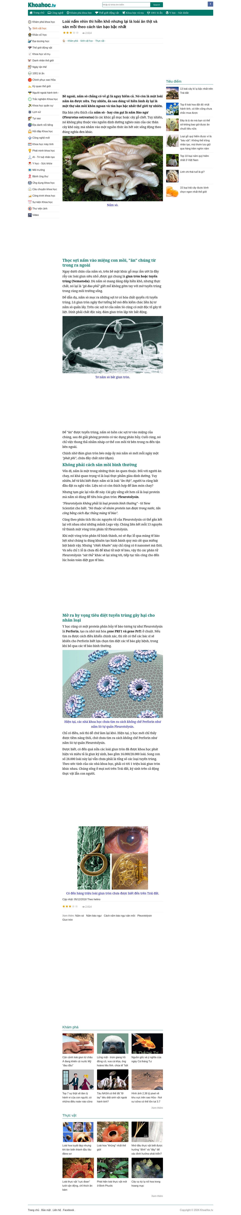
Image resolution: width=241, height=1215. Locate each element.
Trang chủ (37, 12)
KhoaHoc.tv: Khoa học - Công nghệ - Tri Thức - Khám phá (45, 5)
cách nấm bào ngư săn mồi (119, 915)
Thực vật (99, 41)
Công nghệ (55, 12)
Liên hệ (57, 1209)
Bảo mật (46, 1209)
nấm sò (79, 915)
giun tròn (67, 919)
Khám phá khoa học (79, 12)
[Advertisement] (112, 68)
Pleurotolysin (144, 915)
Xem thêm (157, 1107)
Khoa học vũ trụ (133, 12)
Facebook (68, 1209)
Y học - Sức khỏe (177, 12)
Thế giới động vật (107, 12)
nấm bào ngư (94, 915)
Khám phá (73, 41)
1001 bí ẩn (154, 12)
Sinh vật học (86, 41)
